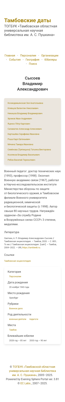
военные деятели (17, 319)
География (32, 59)
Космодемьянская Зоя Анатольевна (25, 103)
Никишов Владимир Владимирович (25, 113)
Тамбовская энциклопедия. (17, 261)
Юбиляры (51, 59)
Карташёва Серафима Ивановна (23, 134)
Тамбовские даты (27, 20)
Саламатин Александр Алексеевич (25, 129)
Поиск (33, 63)
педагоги (33, 319)
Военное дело (16, 308)
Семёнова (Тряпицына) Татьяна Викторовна (29, 149)
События (15, 59)
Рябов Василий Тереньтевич (21, 160)
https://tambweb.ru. (31, 247)
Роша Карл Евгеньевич (19, 139)
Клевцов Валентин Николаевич (23, 108)
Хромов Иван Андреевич (20, 118)
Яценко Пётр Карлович (19, 124)
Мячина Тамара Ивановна (20, 144)
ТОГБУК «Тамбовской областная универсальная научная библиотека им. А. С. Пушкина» (32, 371)
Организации (49, 55)
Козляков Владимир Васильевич (24, 155)
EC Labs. (25, 383)
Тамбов (12, 330)
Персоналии (28, 55)
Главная (10, 55)
